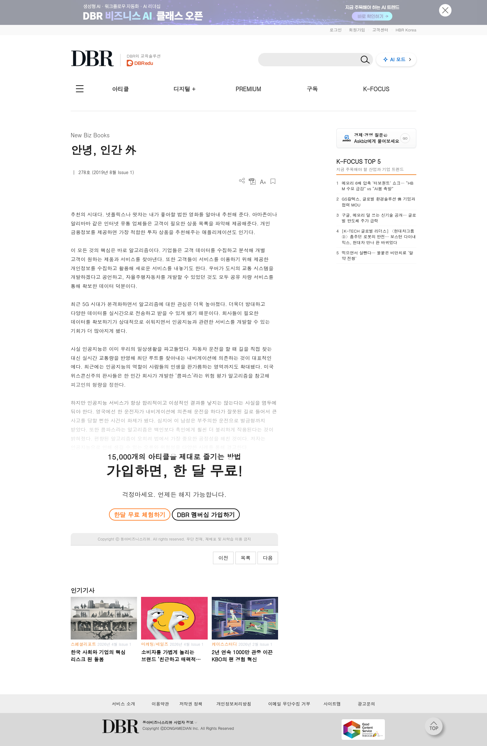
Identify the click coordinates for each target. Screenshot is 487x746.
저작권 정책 (191, 704)
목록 (246, 557)
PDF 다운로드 (252, 181)
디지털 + (184, 89)
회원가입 (357, 30)
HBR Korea (405, 30)
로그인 (335, 30)
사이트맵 (332, 704)
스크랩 (273, 181)
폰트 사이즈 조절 (263, 181)
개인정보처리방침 (233, 704)
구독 (312, 89)
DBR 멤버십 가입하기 (206, 514)
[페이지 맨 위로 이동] (435, 728)
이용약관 (160, 704)
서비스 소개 (123, 704)
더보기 (242, 181)
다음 (268, 557)
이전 (223, 557)
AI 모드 (397, 59)
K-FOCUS (376, 89)
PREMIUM (248, 89)
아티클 (120, 89)
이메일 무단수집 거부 (289, 704)
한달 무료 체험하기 (139, 514)
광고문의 (366, 704)
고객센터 (380, 30)
